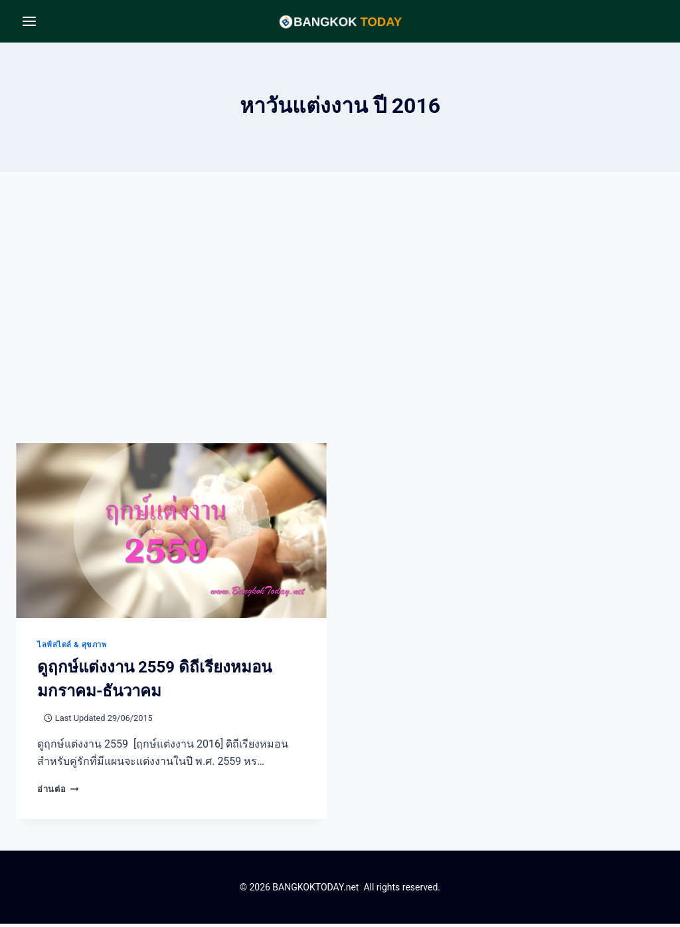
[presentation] (171, 534)
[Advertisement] (340, 322)
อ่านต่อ (57, 792)
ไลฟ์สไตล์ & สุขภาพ (71, 648)
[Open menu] (29, 21)
